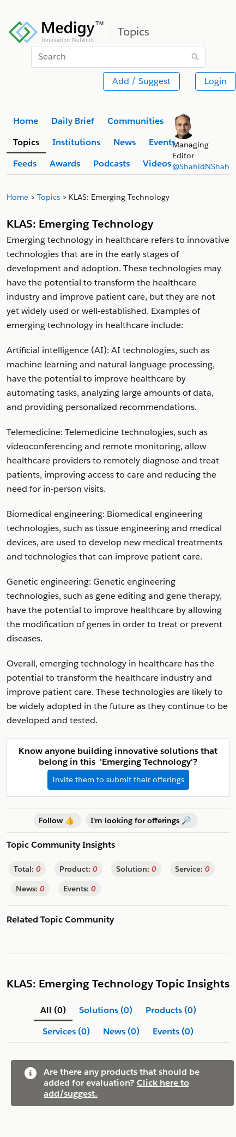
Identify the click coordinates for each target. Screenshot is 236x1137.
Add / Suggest (141, 81)
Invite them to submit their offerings (118, 779)
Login (215, 81)
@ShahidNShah (200, 166)
